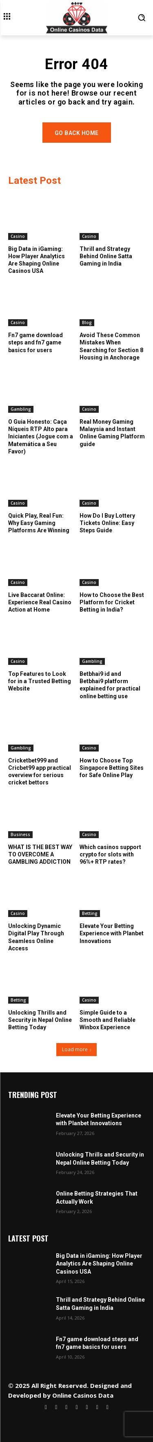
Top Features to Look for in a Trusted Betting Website (39, 681)
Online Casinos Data (82, 1395)
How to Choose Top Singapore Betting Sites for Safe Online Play (112, 767)
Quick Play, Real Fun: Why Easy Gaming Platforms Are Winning (38, 523)
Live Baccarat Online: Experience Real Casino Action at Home (39, 602)
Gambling (21, 409)
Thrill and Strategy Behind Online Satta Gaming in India (106, 256)
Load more (76, 1049)
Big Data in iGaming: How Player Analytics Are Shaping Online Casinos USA (99, 1263)
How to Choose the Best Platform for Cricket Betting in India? (112, 602)
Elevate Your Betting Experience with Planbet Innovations (112, 933)
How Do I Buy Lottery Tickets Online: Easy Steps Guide (107, 523)
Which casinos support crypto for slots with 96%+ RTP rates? (110, 854)
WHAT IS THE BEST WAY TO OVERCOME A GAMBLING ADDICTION (40, 854)
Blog (87, 322)
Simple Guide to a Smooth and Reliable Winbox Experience (107, 1019)
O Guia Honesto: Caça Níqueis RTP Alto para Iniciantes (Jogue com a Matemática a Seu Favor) (40, 436)
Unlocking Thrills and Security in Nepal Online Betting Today (40, 1019)
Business (20, 834)
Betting (90, 913)
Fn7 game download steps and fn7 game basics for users (35, 342)
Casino (18, 236)
